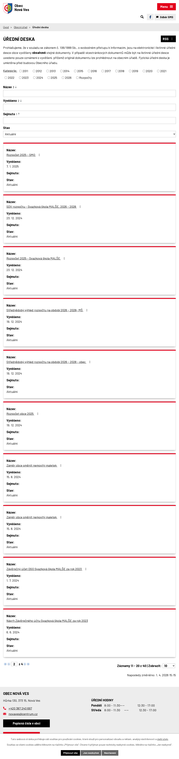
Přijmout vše (70, 752)
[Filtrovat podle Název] (89, 93)
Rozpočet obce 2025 (23, 413)
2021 (163, 71)
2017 (108, 71)
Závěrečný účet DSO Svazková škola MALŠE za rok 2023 (47, 569)
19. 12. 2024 (14, 321)
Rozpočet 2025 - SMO (23, 155)
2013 (53, 71)
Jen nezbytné (91, 752)
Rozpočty (85, 77)
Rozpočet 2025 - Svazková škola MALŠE (36, 258)
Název (8, 87)
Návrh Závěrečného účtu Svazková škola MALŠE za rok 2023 (47, 621)
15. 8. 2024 (13, 477)
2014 (66, 71)
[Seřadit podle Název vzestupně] (16, 86)
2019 (135, 71)
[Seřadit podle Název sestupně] (16, 87)
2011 (25, 71)
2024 (39, 77)
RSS (168, 39)
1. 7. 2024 (12, 580)
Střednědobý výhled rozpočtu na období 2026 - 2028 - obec (49, 362)
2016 (94, 71)
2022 (11, 77)
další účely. (162, 739)
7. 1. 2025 (12, 166)
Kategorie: (10, 71)
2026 (68, 77)
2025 (54, 77)
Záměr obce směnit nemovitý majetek (34, 465)
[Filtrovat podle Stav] (89, 134)
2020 (149, 71)
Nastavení (110, 752)
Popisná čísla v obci (26, 723)
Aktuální (11, 184)
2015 (80, 71)
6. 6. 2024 (12, 632)
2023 (25, 77)
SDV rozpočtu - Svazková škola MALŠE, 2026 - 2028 (44, 206)
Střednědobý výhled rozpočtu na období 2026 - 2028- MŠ (47, 310)
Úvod (6, 27)
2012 (39, 71)
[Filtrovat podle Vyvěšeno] (89, 107)
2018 (121, 71)
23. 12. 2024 (14, 218)
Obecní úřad (20, 27)
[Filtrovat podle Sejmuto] (89, 120)
